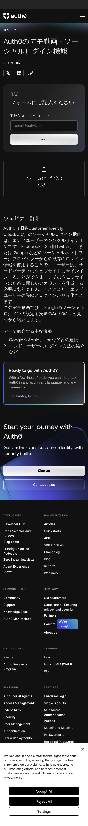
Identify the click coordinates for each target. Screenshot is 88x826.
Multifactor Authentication (55, 712)
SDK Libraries (54, 545)
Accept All (44, 791)
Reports (50, 566)
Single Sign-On (55, 703)
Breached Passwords (59, 742)
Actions (49, 721)
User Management (16, 724)
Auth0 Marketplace (17, 619)
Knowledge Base (15, 612)
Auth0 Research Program (15, 667)
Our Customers (55, 598)
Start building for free (23, 396)
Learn (48, 657)
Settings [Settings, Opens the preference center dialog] (44, 811)
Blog (47, 559)
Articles (49, 524)
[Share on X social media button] (7, 73)
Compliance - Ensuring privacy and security (60, 607)
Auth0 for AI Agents (17, 696)
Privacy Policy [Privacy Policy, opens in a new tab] (13, 777)
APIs (47, 538)
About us (50, 632)
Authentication (14, 731)
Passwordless (54, 735)
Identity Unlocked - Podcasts (17, 551)
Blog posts (11, 542)
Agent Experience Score (16, 569)
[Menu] (82, 16)
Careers (61, 624)
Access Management (18, 703)
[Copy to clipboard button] (30, 73)
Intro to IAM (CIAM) (58, 664)
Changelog (52, 552)
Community (11, 598)
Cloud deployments (17, 738)
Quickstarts (52, 531)
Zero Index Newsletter (19, 559)
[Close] (83, 749)
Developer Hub (14, 524)
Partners (50, 615)
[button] (44, 471)
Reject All (44, 801)
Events (8, 657)
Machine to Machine (58, 728)
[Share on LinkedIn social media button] (19, 73)
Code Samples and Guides (17, 533)
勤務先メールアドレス (28, 116)
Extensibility (12, 710)
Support (9, 605)
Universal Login (55, 696)
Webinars (51, 573)
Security (9, 717)
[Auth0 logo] (41, 16)
